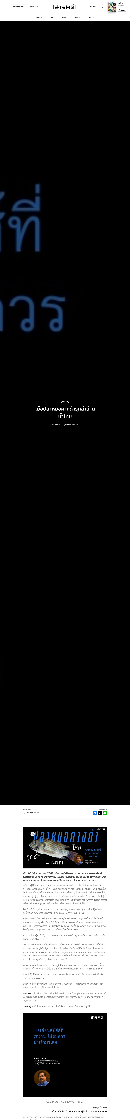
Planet (65, 401)
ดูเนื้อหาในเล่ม (122, 10)
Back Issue (92, 7)
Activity (52, 17)
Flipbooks (91, 17)
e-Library (78, 17)
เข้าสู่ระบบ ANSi (35, 7)
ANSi (65, 17)
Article (39, 17)
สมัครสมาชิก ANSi (18, 7)
